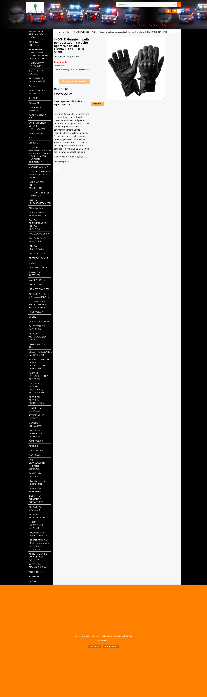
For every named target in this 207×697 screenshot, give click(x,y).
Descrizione (98, 103)
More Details (103, 640)
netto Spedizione (59, 65)
